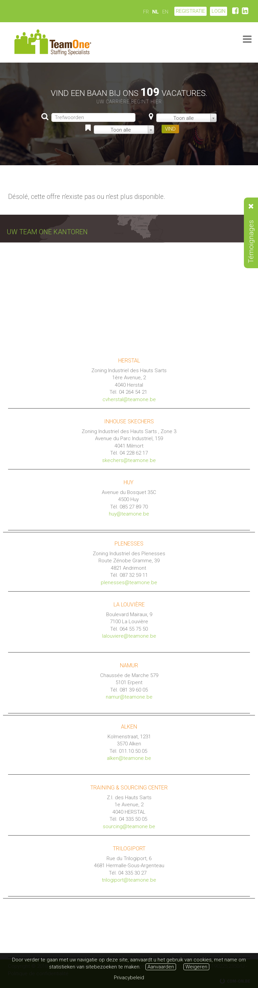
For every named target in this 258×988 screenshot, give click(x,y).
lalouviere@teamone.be (129, 636)
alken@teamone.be (129, 758)
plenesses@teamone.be (129, 582)
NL (155, 12)
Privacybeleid (129, 978)
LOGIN (218, 11)
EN (165, 12)
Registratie (190, 11)
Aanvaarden (160, 967)
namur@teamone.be (129, 697)
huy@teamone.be (129, 514)
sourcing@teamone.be (129, 826)
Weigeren (196, 967)
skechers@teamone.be (129, 460)
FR (146, 12)
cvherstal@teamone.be (129, 399)
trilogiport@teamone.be (129, 880)
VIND (170, 129)
